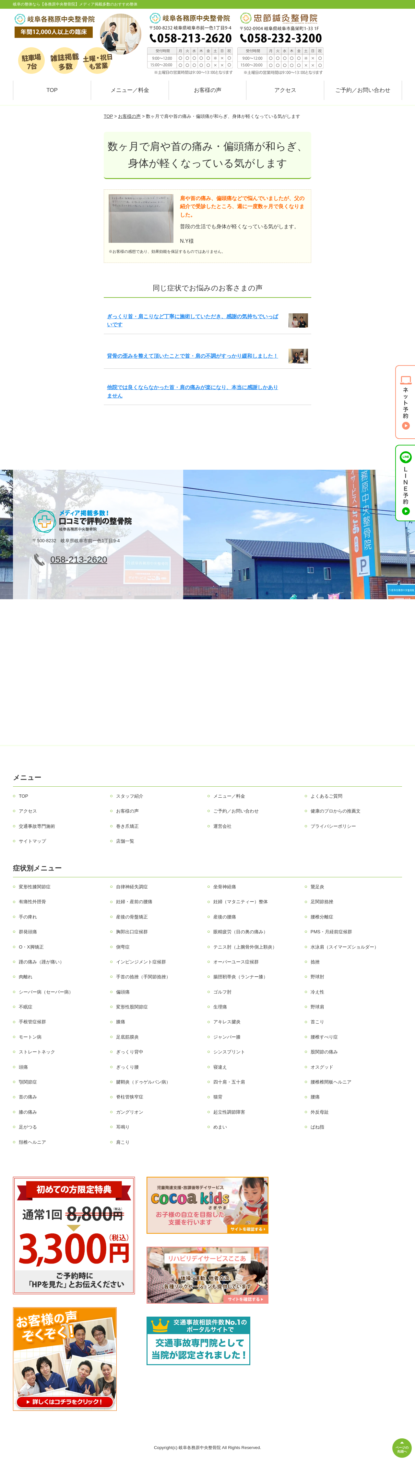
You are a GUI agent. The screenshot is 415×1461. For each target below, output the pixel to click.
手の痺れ (28, 916)
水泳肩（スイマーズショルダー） (345, 947)
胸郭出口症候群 (132, 931)
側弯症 (123, 947)
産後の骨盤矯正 (132, 916)
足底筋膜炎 (127, 1037)
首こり (317, 1021)
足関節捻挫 (322, 901)
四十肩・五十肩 (229, 1082)
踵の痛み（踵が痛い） (41, 961)
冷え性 (317, 992)
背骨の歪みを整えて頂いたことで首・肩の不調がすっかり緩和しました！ (192, 356)
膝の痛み (28, 1112)
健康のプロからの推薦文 (336, 811)
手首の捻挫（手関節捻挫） (143, 976)
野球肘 (317, 976)
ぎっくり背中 (129, 1051)
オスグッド (322, 1067)
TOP (52, 90)
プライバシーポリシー (333, 826)
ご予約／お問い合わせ (362, 90)
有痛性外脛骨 (32, 901)
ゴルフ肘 (222, 992)
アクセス (285, 90)
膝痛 (120, 1021)
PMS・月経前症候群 (331, 931)
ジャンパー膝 (227, 1037)
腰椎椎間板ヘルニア (331, 1082)
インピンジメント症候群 (141, 961)
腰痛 (315, 1096)
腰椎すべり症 (324, 1037)
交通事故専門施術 (37, 826)
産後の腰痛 (224, 916)
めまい (220, 1126)
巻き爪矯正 (127, 826)
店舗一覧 (125, 841)
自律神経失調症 (132, 886)
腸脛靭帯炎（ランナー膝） (240, 976)
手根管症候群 (32, 1021)
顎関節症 (28, 1082)
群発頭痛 (28, 931)
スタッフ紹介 (129, 796)
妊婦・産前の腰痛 (134, 901)
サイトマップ (32, 841)
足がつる (28, 1126)
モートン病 (30, 1037)
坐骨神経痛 (224, 886)
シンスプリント (229, 1051)
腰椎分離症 (322, 916)
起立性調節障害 (229, 1112)
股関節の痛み (324, 1051)
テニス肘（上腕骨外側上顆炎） (245, 947)
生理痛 (220, 1006)
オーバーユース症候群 (236, 961)
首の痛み (28, 1096)
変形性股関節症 (132, 1006)
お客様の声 (207, 90)
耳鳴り (123, 1126)
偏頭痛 (123, 992)
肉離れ (25, 976)
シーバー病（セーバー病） (46, 992)
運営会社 (222, 826)
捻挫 (315, 961)
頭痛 (23, 1067)
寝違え (220, 1067)
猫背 (217, 1096)
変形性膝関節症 (35, 886)
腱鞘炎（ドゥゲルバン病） (143, 1082)
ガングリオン (129, 1112)
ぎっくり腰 (127, 1067)
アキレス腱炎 (227, 1021)
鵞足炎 (317, 886)
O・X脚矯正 (31, 947)
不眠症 (25, 1006)
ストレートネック (37, 1051)
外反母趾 (320, 1112)
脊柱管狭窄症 (129, 1096)
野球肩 (317, 1006)
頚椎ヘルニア (32, 1142)
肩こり (123, 1142)
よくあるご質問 (326, 796)
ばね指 (317, 1126)
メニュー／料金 (130, 90)
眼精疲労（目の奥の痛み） (240, 931)
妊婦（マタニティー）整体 (240, 901)
